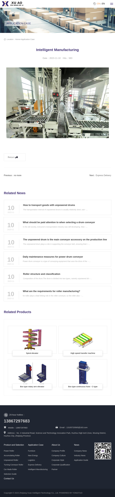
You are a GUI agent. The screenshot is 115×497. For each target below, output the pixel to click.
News (76, 445)
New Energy (33, 455)
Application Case (27, 39)
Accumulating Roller (12, 455)
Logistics (31, 460)
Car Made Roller (10, 469)
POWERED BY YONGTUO (70, 493)
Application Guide (81, 460)
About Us (56, 445)
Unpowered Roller (11, 460)
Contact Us (9, 478)
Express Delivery (103, 175)
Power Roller (9, 451)
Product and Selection (14, 445)
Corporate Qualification (61, 465)
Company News (80, 451)
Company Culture (59, 455)
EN (103, 4)
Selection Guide (10, 474)
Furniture (31, 451)
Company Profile (58, 451)
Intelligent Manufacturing (38, 469)
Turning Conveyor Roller (13, 465)
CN (98, 4)
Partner (55, 469)
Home (17, 39)
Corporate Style (58, 460)
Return (13, 157)
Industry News (80, 455)
